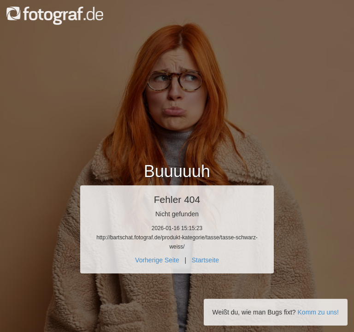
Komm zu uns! (318, 312)
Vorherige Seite (157, 260)
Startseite (205, 260)
